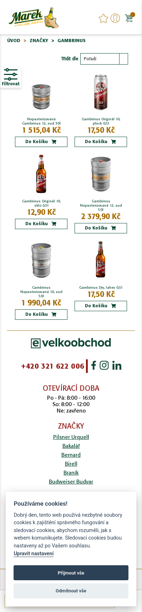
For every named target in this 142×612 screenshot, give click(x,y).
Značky (39, 40)
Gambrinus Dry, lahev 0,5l (100, 287)
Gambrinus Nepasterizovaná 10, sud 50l (41, 291)
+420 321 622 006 (52, 366)
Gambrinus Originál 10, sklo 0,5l (41, 203)
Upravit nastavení (34, 554)
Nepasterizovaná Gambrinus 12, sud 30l (41, 121)
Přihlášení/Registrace (115, 18)
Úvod (13, 40)
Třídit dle (69, 58)
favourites (103, 18)
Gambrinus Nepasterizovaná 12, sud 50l (101, 205)
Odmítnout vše (71, 590)
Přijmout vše (71, 573)
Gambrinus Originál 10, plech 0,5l (101, 121)
